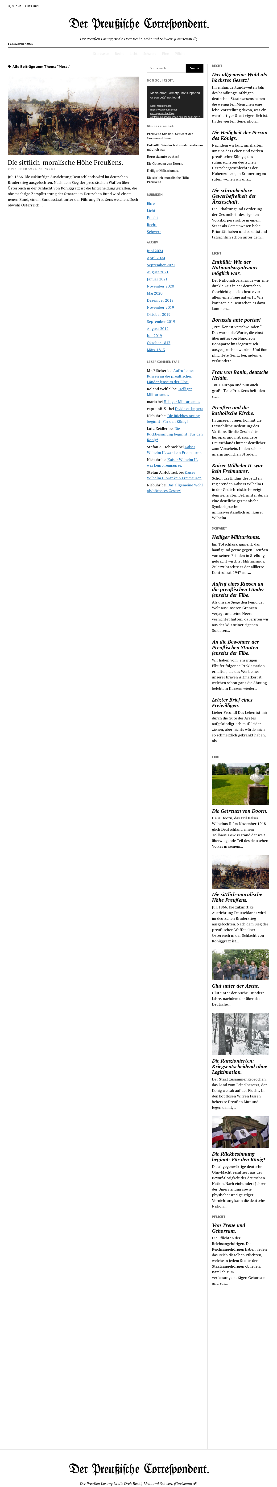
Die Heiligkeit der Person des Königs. (239, 135)
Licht (134, 53)
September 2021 (161, 264)
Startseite (101, 53)
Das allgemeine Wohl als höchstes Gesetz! (239, 77)
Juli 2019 (154, 335)
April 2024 (156, 257)
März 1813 (156, 349)
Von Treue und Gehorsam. (228, 1228)
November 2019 (160, 307)
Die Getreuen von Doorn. (239, 811)
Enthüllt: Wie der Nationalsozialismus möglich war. (234, 267)
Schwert (149, 53)
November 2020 (160, 286)
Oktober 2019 (158, 314)
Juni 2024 (155, 250)
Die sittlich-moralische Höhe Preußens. (237, 897)
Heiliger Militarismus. (236, 537)
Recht (119, 53)
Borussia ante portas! (236, 320)
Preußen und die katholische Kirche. (233, 410)
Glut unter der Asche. (236, 986)
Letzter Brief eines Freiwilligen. (232, 702)
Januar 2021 (157, 279)
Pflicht (180, 53)
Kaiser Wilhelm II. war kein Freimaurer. (237, 468)
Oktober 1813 (158, 342)
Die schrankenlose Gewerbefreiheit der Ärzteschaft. (234, 196)
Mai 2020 (154, 293)
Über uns (32, 6)
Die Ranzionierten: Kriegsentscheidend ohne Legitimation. (239, 1066)
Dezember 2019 (160, 300)
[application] (175, 102)
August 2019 (158, 328)
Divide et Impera (189, 408)
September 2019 (161, 321)
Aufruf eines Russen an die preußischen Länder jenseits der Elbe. (238, 589)
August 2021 (158, 272)
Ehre (165, 53)
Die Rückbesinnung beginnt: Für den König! (238, 1156)
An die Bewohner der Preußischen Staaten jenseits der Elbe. (235, 647)
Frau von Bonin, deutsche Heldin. (240, 375)
